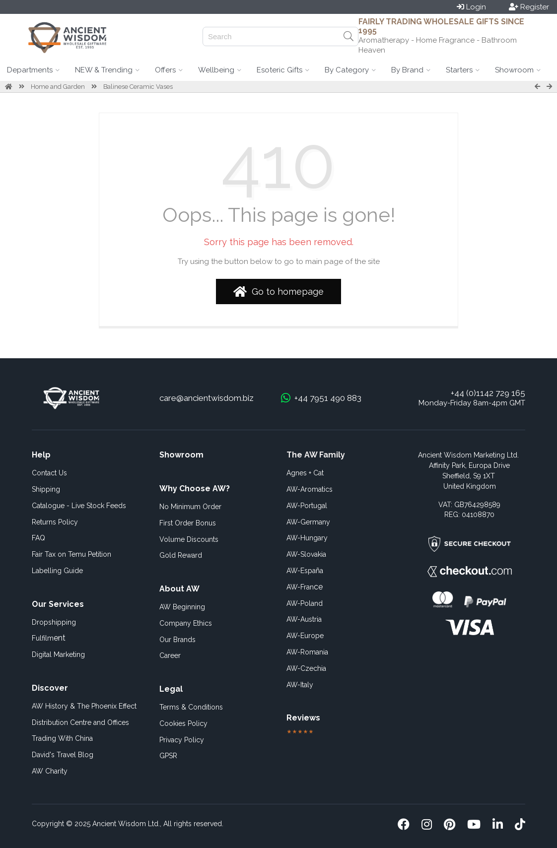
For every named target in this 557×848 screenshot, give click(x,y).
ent (49, 638)
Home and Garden (58, 86)
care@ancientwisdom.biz (206, 398)
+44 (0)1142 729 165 (488, 393)
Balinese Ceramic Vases (138, 86)
